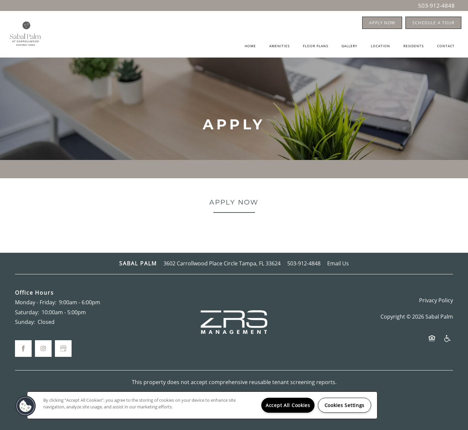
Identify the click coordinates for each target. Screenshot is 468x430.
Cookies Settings (345, 405)
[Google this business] (63, 348)
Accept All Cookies (288, 405)
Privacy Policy (436, 300)
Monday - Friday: (35, 302)
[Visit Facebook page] (23, 348)
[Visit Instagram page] (43, 348)
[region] (202, 405)
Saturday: (27, 312)
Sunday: (25, 321)
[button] (382, 23)
